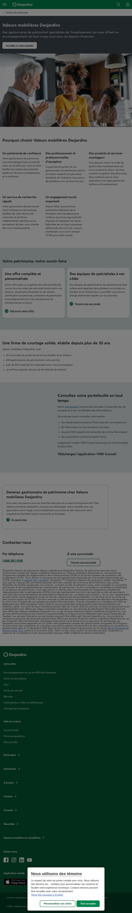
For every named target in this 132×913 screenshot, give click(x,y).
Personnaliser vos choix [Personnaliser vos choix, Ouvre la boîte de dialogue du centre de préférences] (57, 903)
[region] (66, 889)
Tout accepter (88, 903)
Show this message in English (47, 895)
